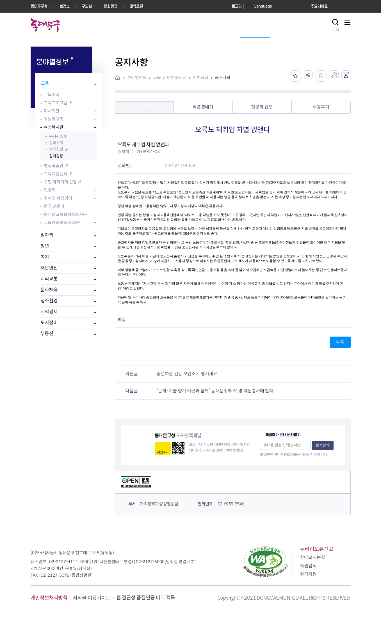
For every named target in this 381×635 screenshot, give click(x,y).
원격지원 (308, 574)
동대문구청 (39, 6)
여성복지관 (53, 127)
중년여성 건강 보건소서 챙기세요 (186, 374)
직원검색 (308, 566)
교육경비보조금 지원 (62, 222)
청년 (44, 246)
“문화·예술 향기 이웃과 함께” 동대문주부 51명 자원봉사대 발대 (214, 391)
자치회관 (52, 111)
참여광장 (56, 156)
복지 (44, 257)
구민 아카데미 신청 (60, 182)
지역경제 (49, 312)
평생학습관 (53, 165)
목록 (340, 342)
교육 (44, 83)
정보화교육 (53, 119)
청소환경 (49, 301)
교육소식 (52, 94)
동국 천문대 (54, 206)
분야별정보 (137, 77)
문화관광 (110, 6)
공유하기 (302, 76)
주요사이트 (319, 6)
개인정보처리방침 (49, 598)
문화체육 (49, 290)
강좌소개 (56, 143)
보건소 (65, 6)
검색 (335, 29)
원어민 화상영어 (58, 198)
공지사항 (223, 77)
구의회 (87, 6)
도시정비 (49, 323)
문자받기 (322, 445)
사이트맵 (347, 25)
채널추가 (162, 452)
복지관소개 (58, 136)
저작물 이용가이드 (91, 598)
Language (263, 6)
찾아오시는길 (312, 557)
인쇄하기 (316, 76)
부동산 (47, 334)
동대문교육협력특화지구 (65, 214)
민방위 (50, 190)
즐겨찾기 (288, 76)
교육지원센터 (55, 173)
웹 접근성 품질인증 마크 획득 (145, 598)
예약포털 (136, 6)
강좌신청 (56, 149)
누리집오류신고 (316, 549)
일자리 (47, 235)
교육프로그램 (55, 102)
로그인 (237, 6)
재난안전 (49, 268)
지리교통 (49, 279)
